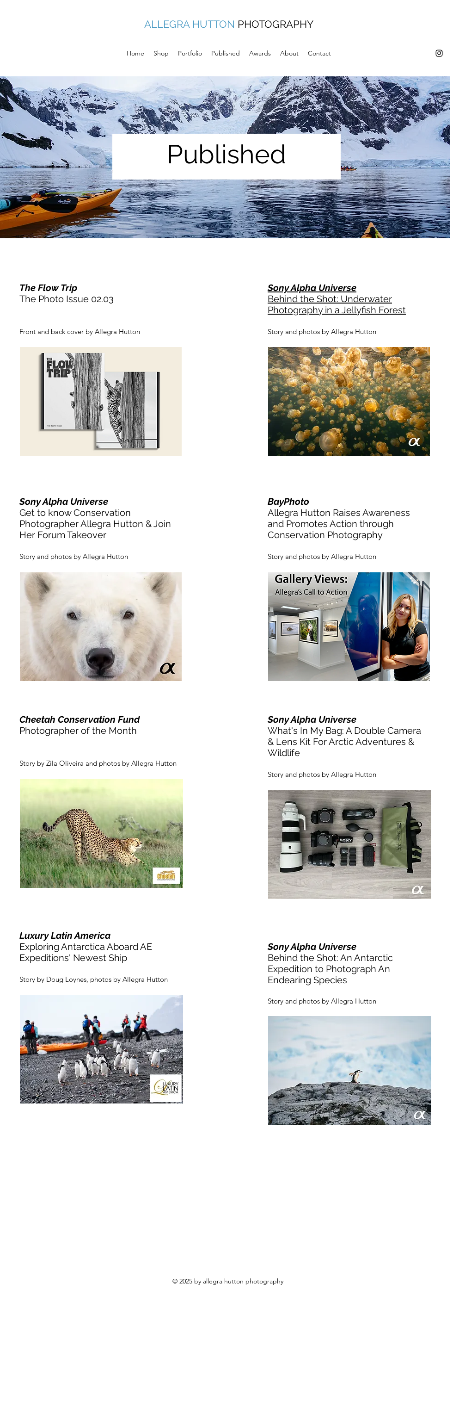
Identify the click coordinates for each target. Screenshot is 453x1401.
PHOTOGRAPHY (275, 24)
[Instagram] (439, 53)
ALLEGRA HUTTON (189, 24)
